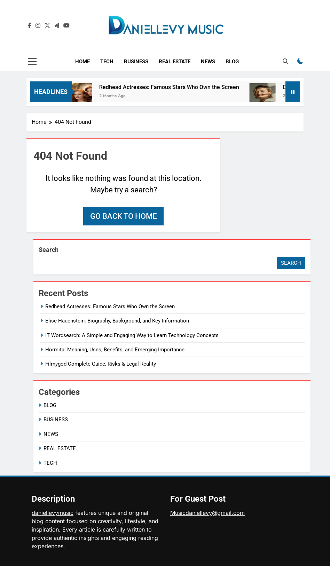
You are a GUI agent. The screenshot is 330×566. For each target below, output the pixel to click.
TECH (106, 61)
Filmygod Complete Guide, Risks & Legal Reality (100, 364)
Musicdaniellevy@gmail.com (207, 512)
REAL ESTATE (174, 61)
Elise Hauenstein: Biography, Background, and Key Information (117, 321)
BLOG (232, 61)
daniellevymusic (52, 512)
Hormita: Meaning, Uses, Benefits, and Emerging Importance (114, 349)
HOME (82, 61)
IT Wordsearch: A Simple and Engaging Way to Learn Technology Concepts (132, 335)
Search (48, 249)
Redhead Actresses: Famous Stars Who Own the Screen (173, 87)
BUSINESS (136, 61)
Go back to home (123, 216)
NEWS (208, 61)
